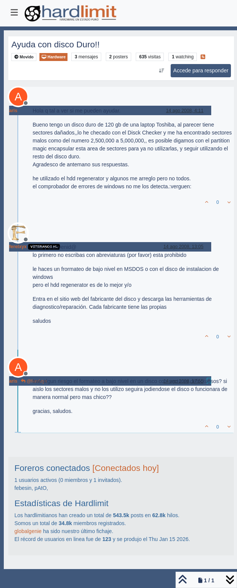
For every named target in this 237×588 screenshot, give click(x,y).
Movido (24, 57)
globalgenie (28, 531)
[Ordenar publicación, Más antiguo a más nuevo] (161, 71)
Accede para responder (201, 70)
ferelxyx (18, 246)
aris (13, 110)
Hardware (53, 57)
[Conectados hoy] (126, 468)
